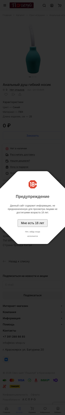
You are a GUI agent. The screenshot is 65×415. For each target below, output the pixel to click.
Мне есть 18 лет (32, 223)
